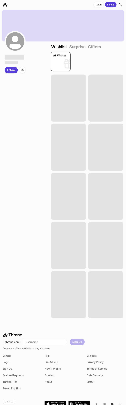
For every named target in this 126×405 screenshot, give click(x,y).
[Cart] (120, 4)
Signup (111, 4)
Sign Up (77, 341)
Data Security (95, 375)
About (48, 381)
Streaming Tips (12, 388)
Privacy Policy (95, 362)
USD (9, 401)
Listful (90, 381)
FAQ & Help (51, 362)
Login (99, 4)
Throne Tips (10, 381)
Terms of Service (97, 368)
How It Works (53, 368)
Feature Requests (13, 375)
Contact (49, 375)
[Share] (22, 70)
